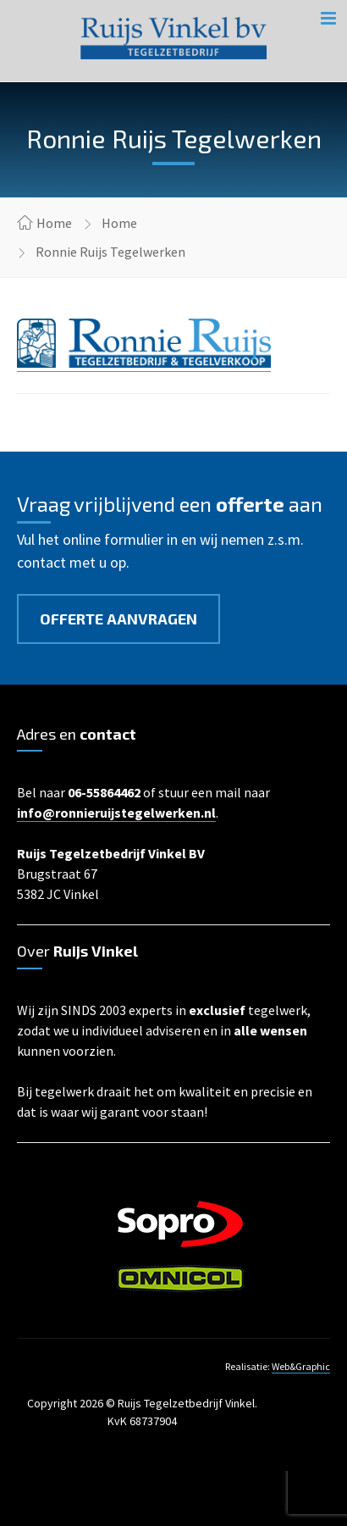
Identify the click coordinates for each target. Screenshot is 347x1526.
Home (54, 222)
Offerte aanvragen (118, 618)
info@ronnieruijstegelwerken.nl (116, 812)
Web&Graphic (301, 1366)
